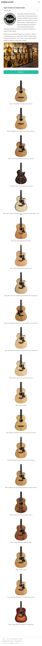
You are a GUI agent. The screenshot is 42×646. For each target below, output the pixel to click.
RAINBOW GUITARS (7, 2)
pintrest (17, 643)
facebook (5, 643)
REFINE (21, 72)
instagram (11, 643)
